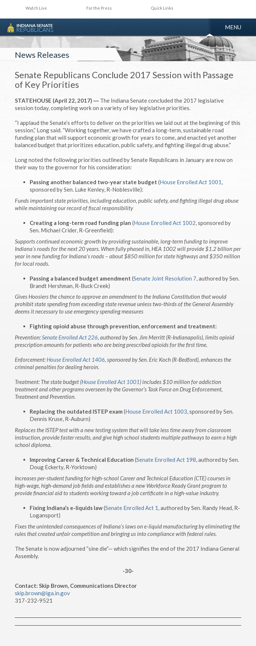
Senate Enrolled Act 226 (70, 337)
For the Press (99, 8)
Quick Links (162, 8)
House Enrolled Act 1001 (191, 182)
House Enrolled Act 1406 (76, 359)
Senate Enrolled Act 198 (166, 459)
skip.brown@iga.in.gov (42, 593)
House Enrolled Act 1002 (165, 222)
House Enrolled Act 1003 (156, 411)
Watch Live (36, 8)
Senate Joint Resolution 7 (164, 278)
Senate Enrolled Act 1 (131, 507)
